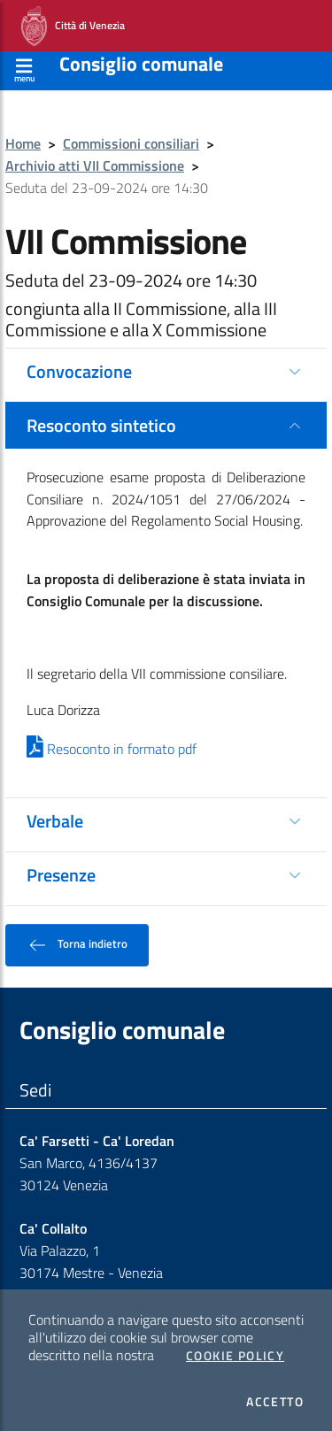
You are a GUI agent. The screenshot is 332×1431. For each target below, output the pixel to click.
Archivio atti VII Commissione (94, 165)
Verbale (55, 821)
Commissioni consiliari (131, 143)
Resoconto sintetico (101, 425)
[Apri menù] (24, 68)
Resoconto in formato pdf (112, 748)
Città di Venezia (73, 26)
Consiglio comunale (141, 64)
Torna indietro (77, 945)
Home (23, 143)
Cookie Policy (235, 1356)
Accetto (275, 1402)
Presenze (61, 875)
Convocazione (79, 371)
